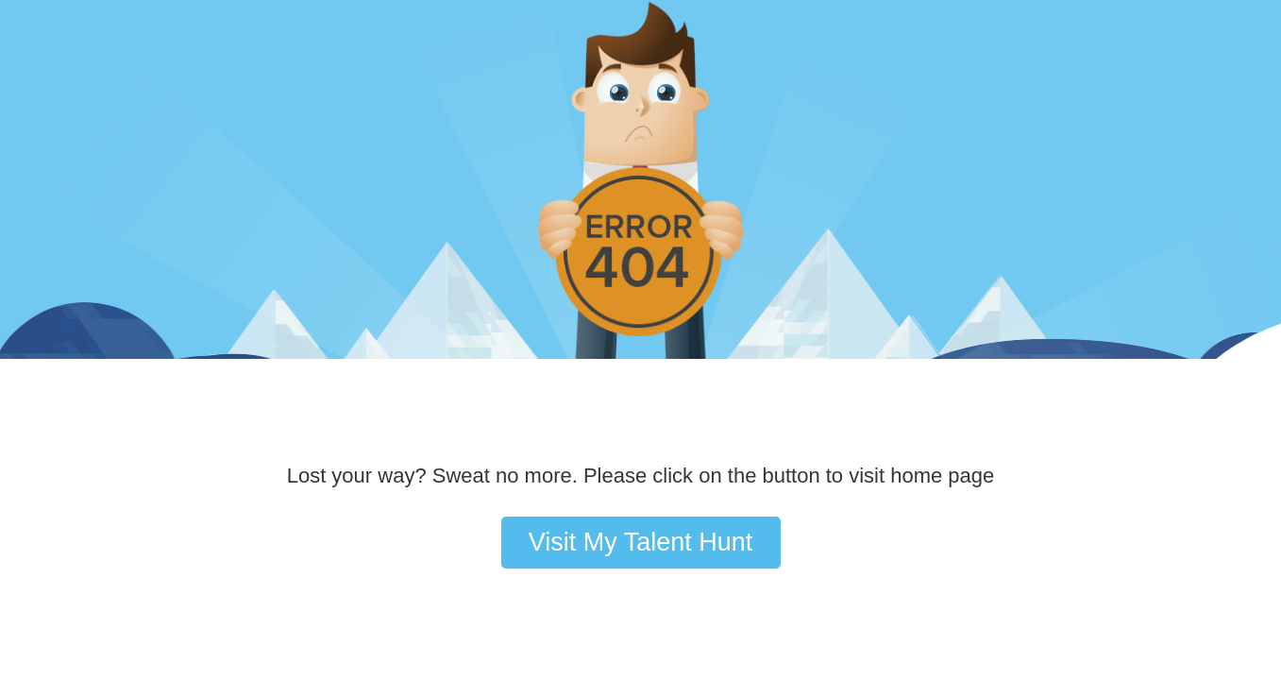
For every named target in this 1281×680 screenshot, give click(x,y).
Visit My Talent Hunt (641, 542)
